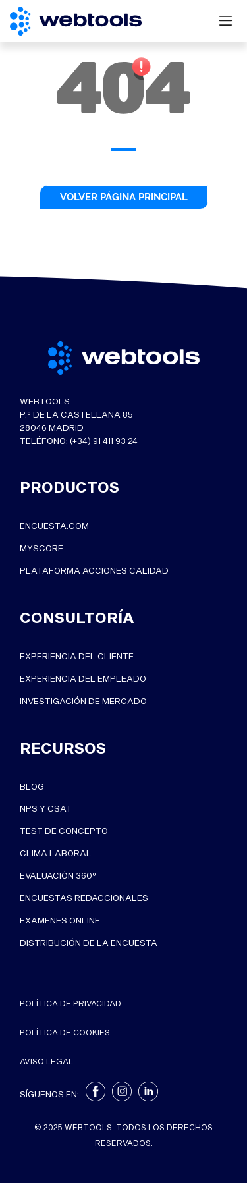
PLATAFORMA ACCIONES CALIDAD (94, 571)
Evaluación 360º (58, 876)
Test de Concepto (64, 831)
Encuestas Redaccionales (84, 898)
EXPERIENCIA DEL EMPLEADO (83, 679)
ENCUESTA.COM (54, 526)
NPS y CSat (46, 809)
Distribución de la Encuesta (88, 943)
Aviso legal (46, 1061)
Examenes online (60, 921)
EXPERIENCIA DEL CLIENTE (77, 656)
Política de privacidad (70, 1003)
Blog (32, 786)
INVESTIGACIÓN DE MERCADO (83, 701)
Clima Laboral (56, 853)
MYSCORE (41, 548)
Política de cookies (65, 1032)
